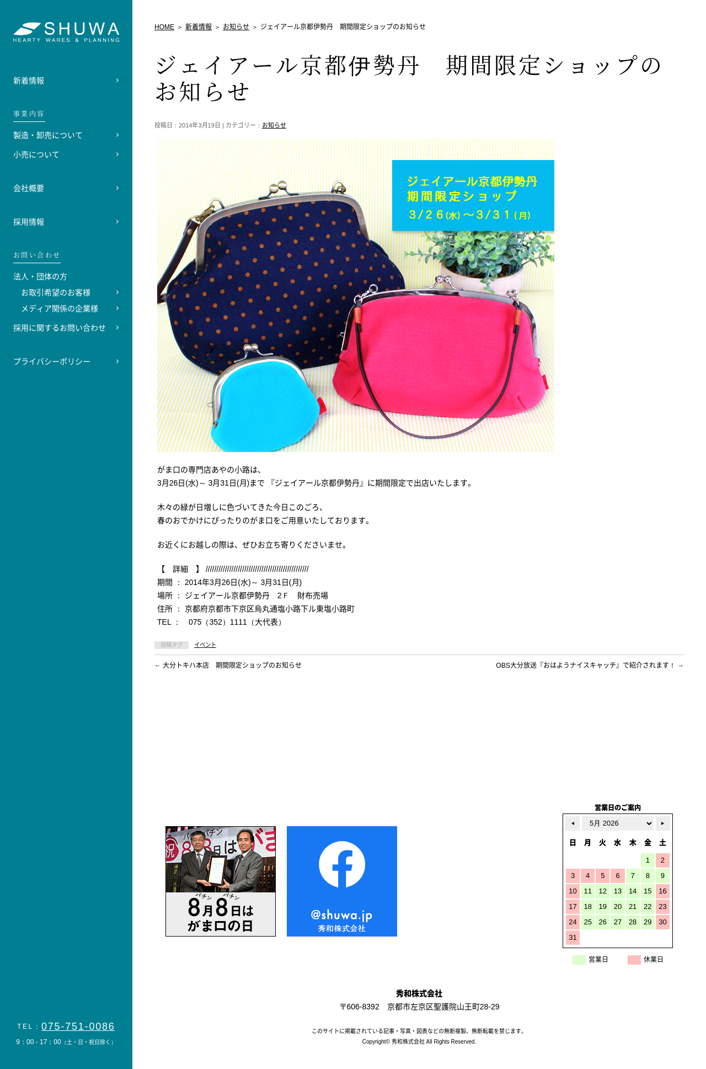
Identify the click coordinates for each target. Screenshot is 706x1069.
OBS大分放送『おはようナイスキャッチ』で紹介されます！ (590, 665)
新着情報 (28, 80)
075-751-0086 (78, 1026)
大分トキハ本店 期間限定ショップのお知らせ (228, 665)
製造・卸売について (48, 135)
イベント (205, 645)
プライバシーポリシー (51, 361)
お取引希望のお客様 (55, 292)
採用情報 (28, 221)
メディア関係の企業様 (59, 308)
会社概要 (28, 188)
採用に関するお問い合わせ (59, 327)
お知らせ (274, 125)
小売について (36, 154)
